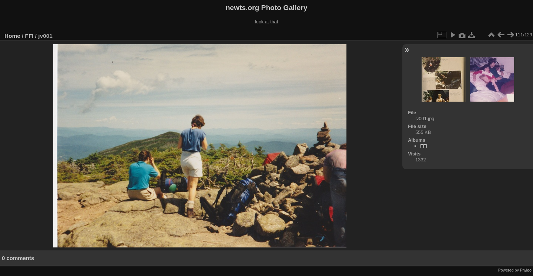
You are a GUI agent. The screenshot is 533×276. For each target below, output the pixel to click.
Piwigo (526, 270)
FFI (29, 36)
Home (12, 36)
